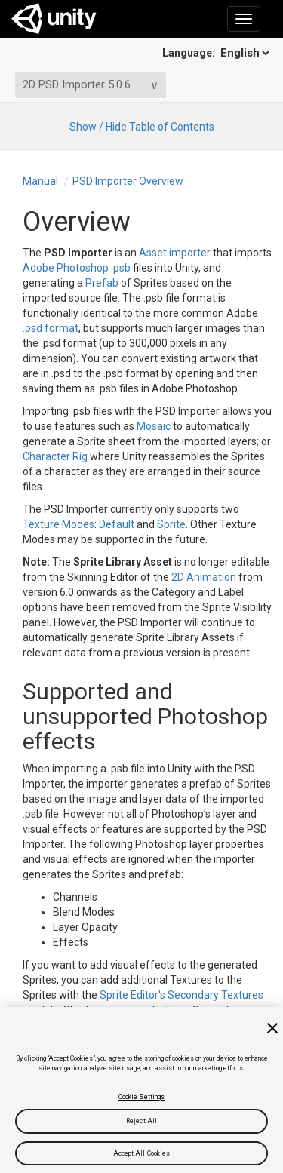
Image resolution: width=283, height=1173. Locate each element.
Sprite (170, 524)
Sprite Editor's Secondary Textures (181, 995)
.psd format (50, 328)
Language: (217, 52)
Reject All (141, 1121)
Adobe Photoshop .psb (77, 268)
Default (115, 524)
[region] (141, 1090)
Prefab (101, 283)
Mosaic (154, 426)
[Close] (272, 1028)
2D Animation (203, 577)
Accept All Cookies (142, 1153)
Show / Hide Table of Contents (141, 127)
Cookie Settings (141, 1097)
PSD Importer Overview (127, 181)
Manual (40, 181)
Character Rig (55, 456)
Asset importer (175, 253)
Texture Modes (58, 524)
